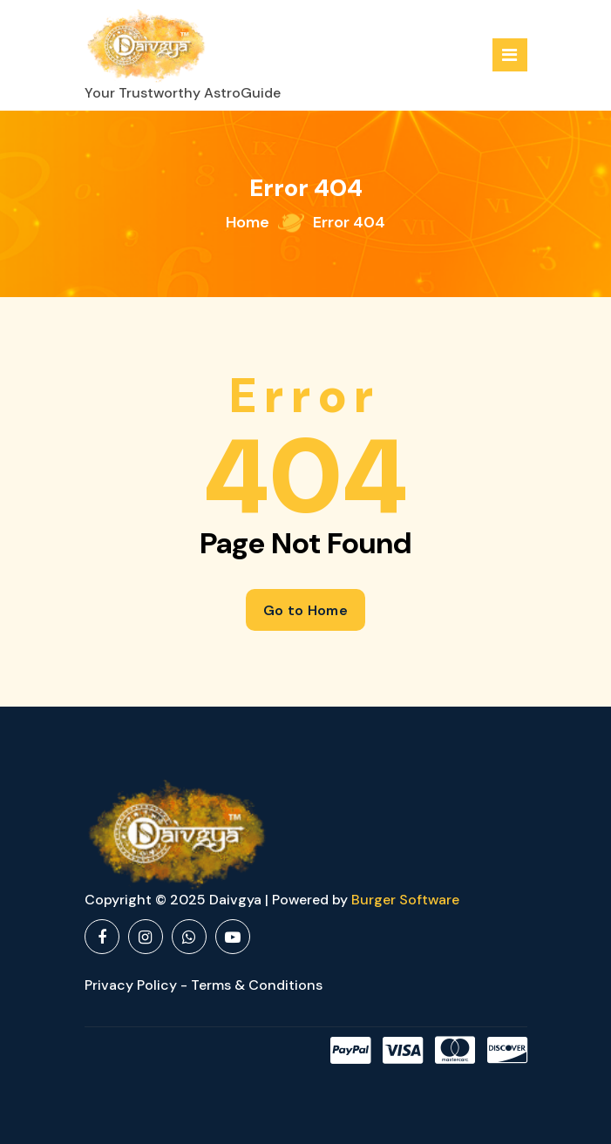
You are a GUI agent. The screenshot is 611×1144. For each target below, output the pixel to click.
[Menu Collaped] (509, 54)
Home (247, 222)
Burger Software (405, 899)
